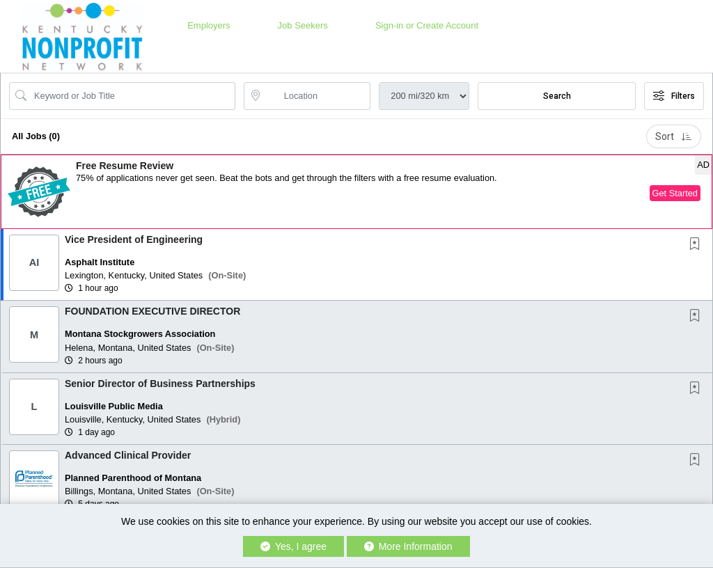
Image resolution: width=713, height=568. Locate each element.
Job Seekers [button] (303, 25)
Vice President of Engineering (134, 239)
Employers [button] (208, 25)
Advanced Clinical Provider (128, 455)
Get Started (675, 193)
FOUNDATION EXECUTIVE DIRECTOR (152, 311)
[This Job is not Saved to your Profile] (698, 245)
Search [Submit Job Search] (557, 96)
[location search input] (317, 96)
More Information (408, 546)
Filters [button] (674, 96)
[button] (356, 192)
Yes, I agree (293, 546)
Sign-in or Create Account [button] (426, 25)
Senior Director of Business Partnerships (160, 383)
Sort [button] (673, 136)
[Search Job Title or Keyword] (132, 96)
